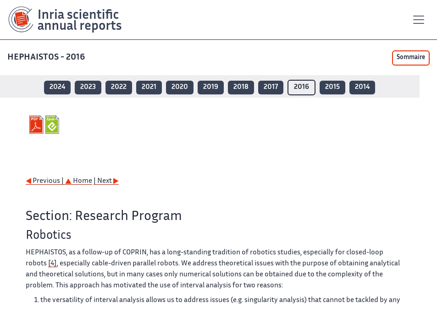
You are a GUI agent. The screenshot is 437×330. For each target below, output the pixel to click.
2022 (119, 87)
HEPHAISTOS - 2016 (47, 57)
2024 (57, 87)
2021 (149, 87)
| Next (106, 181)
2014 (362, 87)
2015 (332, 87)
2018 (241, 87)
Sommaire (411, 57)
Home (78, 181)
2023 (88, 87)
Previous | (45, 181)
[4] (52, 264)
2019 (210, 87)
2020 (179, 87)
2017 (271, 87)
